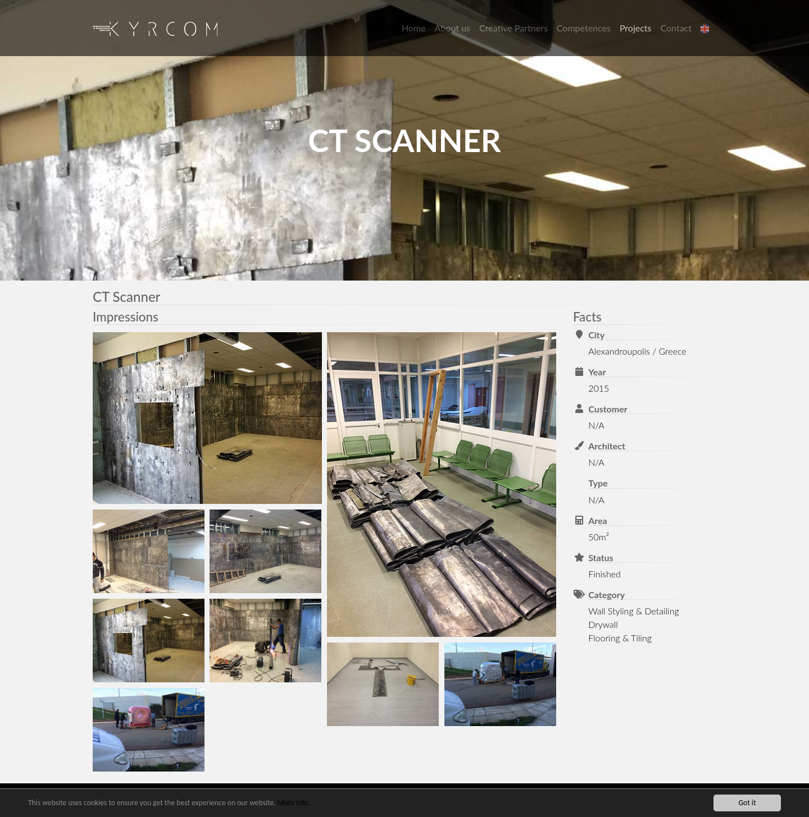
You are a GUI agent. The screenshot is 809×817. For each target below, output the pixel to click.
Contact (676, 27)
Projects (636, 27)
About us (452, 27)
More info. (294, 804)
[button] (706, 28)
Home (414, 27)
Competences (584, 27)
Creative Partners (513, 27)
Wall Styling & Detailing (633, 610)
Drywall (603, 624)
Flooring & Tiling (620, 637)
